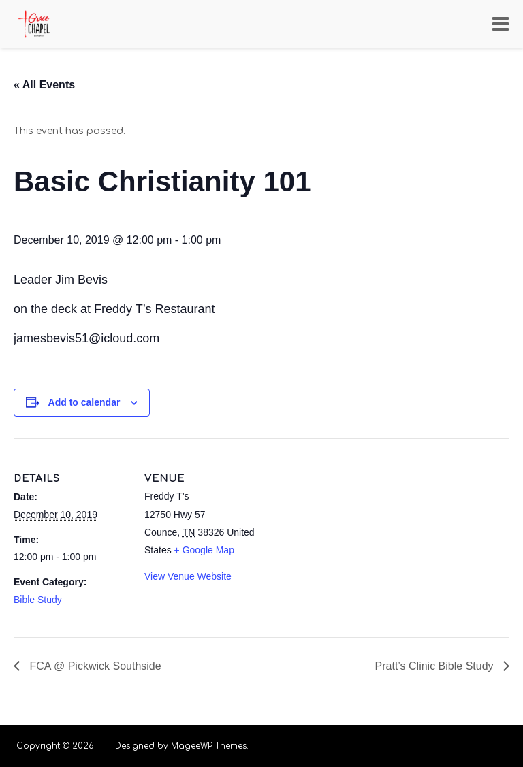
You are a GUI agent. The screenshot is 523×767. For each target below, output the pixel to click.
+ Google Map (204, 549)
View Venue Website (188, 576)
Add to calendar (84, 402)
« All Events (44, 85)
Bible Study (38, 599)
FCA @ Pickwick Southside (94, 666)
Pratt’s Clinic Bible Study (435, 666)
